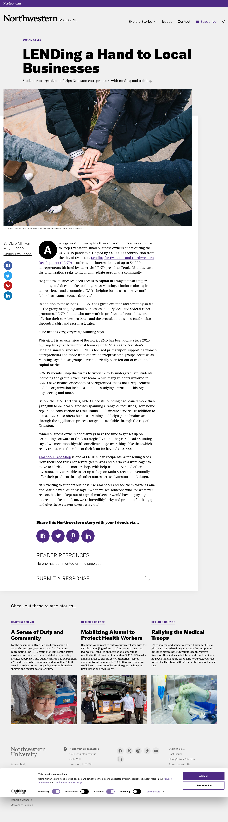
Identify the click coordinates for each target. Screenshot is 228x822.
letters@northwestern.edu (84, 772)
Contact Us (175, 769)
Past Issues (175, 754)
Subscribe (209, 21)
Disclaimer (17, 789)
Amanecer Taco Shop (55, 457)
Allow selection (203, 810)
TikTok (147, 750)
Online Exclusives (18, 254)
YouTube (155, 750)
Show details (153, 816)
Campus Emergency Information (30, 774)
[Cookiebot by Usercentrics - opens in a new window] (19, 816)
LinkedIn (8, 295)
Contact (184, 21)
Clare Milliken (19, 243)
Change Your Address (182, 759)
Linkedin (120, 759)
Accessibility (18, 764)
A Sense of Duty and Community (37, 635)
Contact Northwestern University (30, 784)
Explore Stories (142, 21)
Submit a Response (63, 578)
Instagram (138, 750)
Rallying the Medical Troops (178, 635)
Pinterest (8, 285)
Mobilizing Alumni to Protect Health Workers (111, 635)
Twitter (8, 275)
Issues (167, 21)
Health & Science (22, 622)
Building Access (20, 769)
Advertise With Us (179, 764)
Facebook (8, 265)
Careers (15, 779)
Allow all (203, 800)
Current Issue (177, 748)
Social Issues (32, 39)
